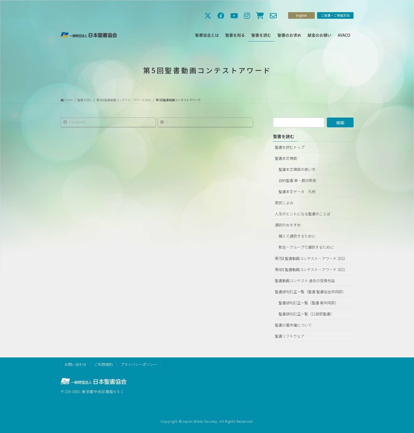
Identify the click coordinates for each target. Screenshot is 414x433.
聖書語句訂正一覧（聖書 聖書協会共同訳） (310, 291)
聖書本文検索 (286, 158)
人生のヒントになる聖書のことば (302, 213)
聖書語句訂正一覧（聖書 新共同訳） (308, 302)
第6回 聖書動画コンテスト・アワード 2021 (310, 269)
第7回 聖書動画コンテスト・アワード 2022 (310, 258)
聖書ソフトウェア (289, 336)
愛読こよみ (284, 202)
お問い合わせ (75, 364)
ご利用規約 (103, 364)
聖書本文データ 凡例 (297, 191)
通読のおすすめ (288, 224)
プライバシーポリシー (138, 364)
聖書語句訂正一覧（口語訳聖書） (306, 313)
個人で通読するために (297, 236)
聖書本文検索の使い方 (297, 169)
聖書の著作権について (293, 325)
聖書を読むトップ (289, 147)
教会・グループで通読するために (306, 247)
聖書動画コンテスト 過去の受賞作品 (305, 280)
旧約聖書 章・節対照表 (297, 180)
